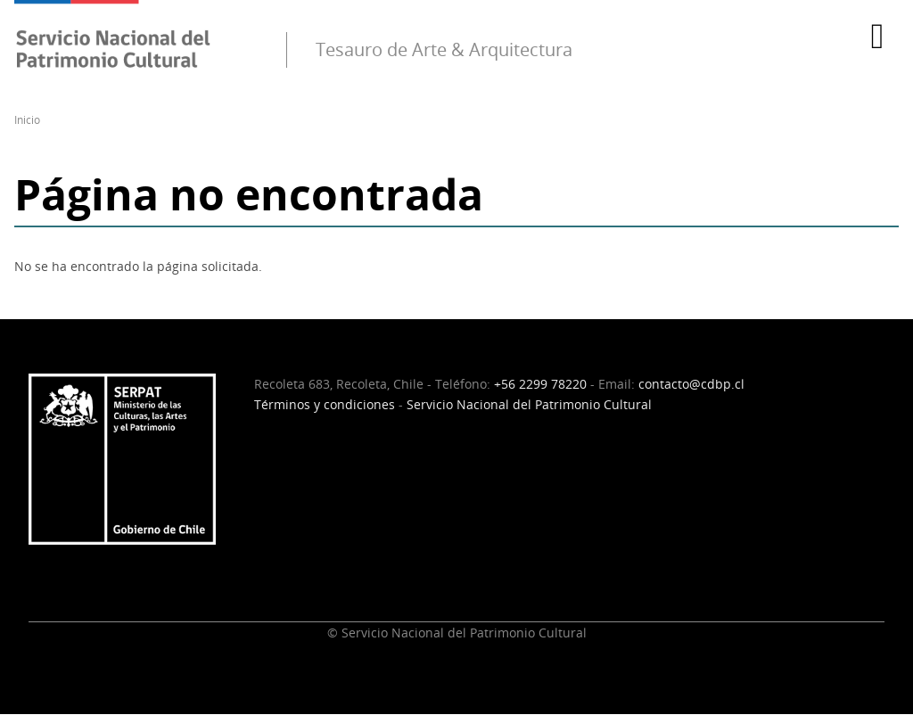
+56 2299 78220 (540, 383)
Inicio (27, 119)
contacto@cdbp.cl (691, 383)
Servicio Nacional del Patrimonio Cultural (529, 404)
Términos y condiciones (324, 404)
